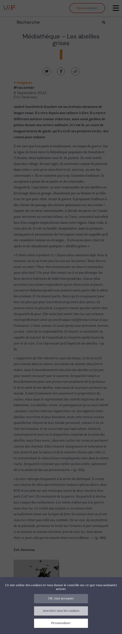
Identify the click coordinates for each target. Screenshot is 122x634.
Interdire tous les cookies (61, 611)
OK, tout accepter (61, 598)
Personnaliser (61, 623)
